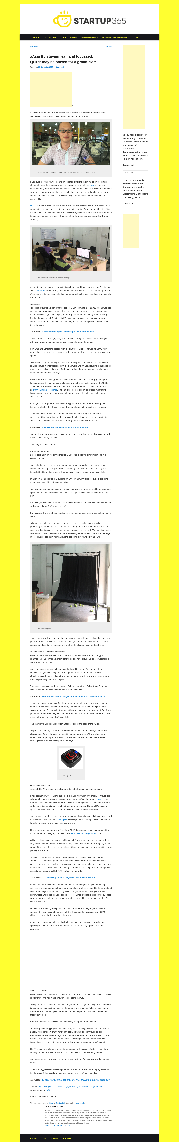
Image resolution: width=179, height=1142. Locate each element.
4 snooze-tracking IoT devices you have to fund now (68, 331)
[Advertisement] (51, 89)
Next (109, 46)
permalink (80, 1103)
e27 (48, 1090)
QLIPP (91, 185)
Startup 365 (35, 37)
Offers (137, 37)
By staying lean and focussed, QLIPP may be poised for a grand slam (71, 1086)
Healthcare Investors (89, 37)
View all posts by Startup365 (57, 1125)
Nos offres (67, 1138)
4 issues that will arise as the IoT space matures (66, 427)
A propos (33, 1138)
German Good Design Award (83, 833)
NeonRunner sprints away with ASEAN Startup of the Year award (74, 696)
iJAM (99, 799)
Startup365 (60, 67)
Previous (34, 46)
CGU (44, 1138)
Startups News (51, 37)
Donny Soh (40, 290)
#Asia (51, 1103)
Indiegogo (62, 820)
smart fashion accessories (45, 390)
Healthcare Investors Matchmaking (116, 37)
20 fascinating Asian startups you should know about (68, 878)
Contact (54, 1138)
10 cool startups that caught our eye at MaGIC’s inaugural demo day (76, 1080)
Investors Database (69, 37)
